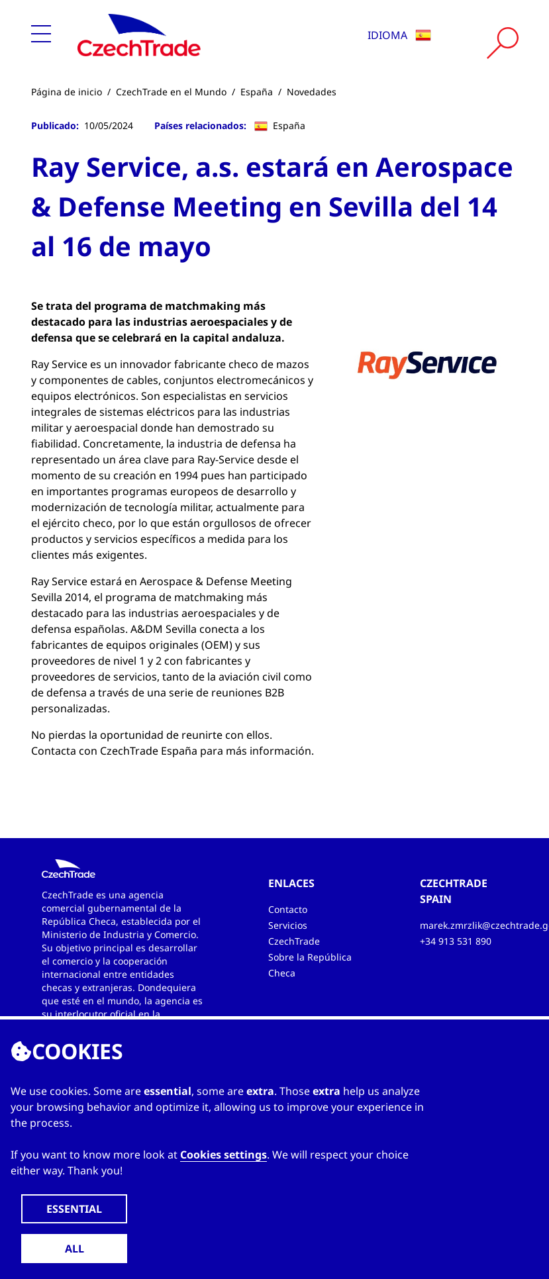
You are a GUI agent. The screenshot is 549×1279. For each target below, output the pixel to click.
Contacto (287, 909)
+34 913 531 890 (455, 941)
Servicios (287, 925)
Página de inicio (66, 91)
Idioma (399, 35)
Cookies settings (223, 1154)
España (256, 91)
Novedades (311, 91)
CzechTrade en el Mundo (171, 91)
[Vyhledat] (503, 43)
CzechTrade (294, 941)
